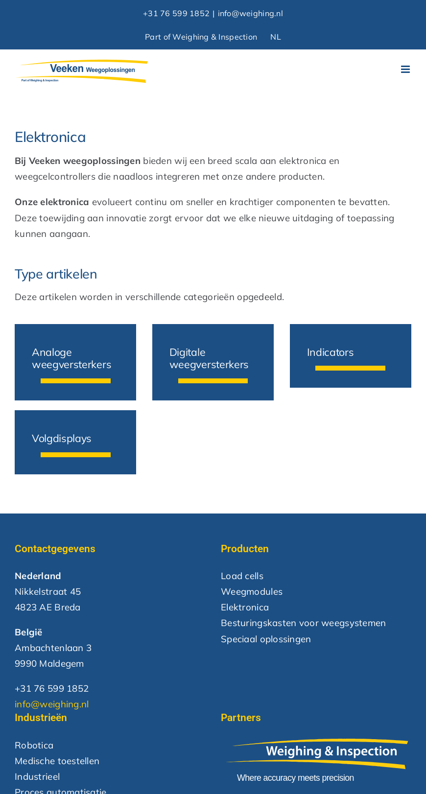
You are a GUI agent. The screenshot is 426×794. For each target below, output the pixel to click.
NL (275, 37)
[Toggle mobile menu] (406, 69)
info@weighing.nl (250, 13)
